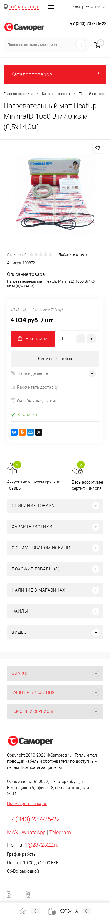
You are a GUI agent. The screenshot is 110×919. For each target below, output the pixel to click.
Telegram (60, 832)
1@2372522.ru (42, 845)
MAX (12, 832)
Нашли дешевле (29, 373)
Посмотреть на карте (27, 803)
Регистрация (95, 7)
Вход (76, 7)
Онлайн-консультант (34, 400)
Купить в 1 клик (55, 358)
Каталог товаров (55, 74)
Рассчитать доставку (34, 387)
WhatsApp (34, 832)
